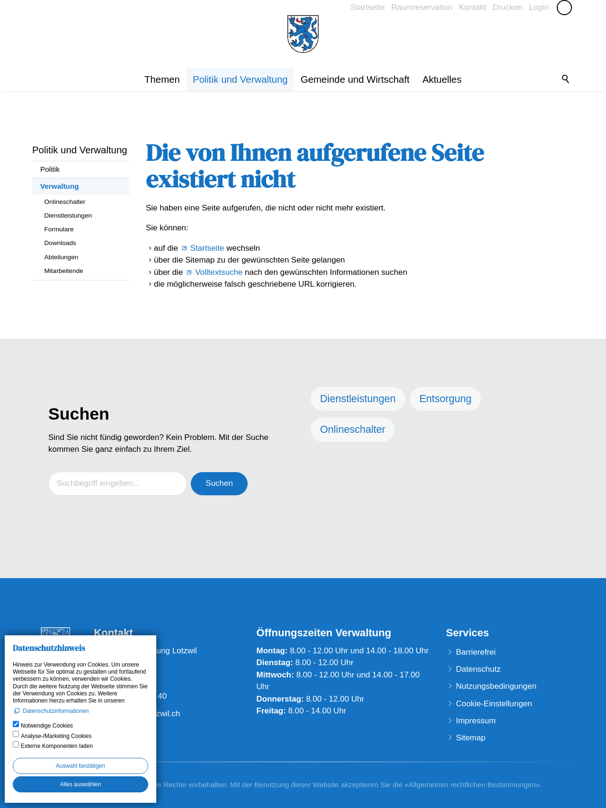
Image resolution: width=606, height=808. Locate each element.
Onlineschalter (65, 201)
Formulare (59, 229)
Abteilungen (62, 257)
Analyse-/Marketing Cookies (56, 736)
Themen (162, 79)
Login (539, 7)
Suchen (219, 483)
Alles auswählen (80, 784)
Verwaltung (59, 186)
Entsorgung (445, 398)
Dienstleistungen (68, 215)
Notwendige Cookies (47, 725)
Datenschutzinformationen (56, 711)
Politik (50, 169)
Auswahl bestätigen (80, 766)
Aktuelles (442, 79)
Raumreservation (421, 7)
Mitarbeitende (64, 270)
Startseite (368, 7)
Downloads (60, 242)
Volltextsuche (218, 272)
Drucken (507, 7)
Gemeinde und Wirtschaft (355, 79)
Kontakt (472, 7)
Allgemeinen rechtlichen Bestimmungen (472, 785)
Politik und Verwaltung (240, 79)
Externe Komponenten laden (57, 746)
